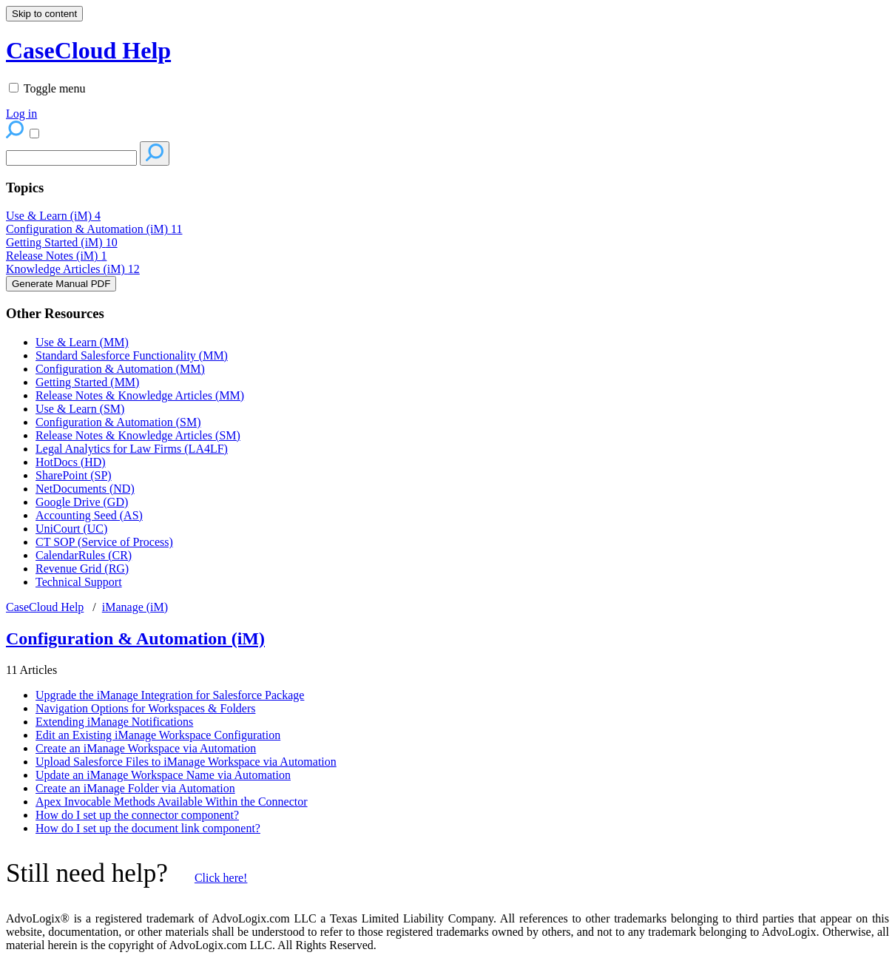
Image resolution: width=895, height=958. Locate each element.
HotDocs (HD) (71, 462)
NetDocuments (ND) (85, 488)
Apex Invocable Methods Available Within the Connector (172, 801)
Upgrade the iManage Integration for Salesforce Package (170, 695)
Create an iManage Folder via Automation (135, 788)
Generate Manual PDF (61, 283)
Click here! (221, 877)
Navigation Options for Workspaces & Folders (145, 708)
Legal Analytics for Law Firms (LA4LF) (132, 448)
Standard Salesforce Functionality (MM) (132, 355)
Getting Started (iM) (62, 242)
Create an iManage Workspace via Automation (146, 748)
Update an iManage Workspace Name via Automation (163, 775)
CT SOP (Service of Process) (104, 542)
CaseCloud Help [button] (88, 50)
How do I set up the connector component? (137, 815)
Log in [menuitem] (21, 113)
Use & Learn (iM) (53, 215)
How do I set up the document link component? (148, 828)
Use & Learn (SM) (80, 408)
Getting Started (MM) (87, 382)
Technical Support (79, 582)
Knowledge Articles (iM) (73, 269)
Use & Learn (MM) (82, 342)
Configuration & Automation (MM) (120, 368)
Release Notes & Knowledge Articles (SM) (138, 435)
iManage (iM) (135, 607)
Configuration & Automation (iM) (94, 229)
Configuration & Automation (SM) (118, 422)
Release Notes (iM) (56, 255)
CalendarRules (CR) (84, 555)
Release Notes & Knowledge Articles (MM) (140, 395)
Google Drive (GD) (82, 502)
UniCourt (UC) (71, 528)
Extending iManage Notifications (114, 721)
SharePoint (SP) (74, 475)
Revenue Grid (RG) (82, 568)
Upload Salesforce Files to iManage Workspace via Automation (186, 761)
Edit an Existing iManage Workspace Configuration (158, 735)
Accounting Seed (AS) (89, 515)
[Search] (71, 158)
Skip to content (44, 13)
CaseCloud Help (45, 607)
